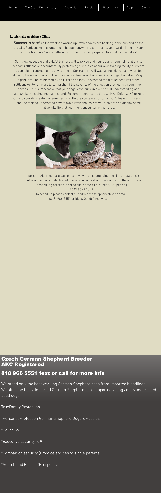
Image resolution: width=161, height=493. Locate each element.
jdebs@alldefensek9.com (92, 199)
